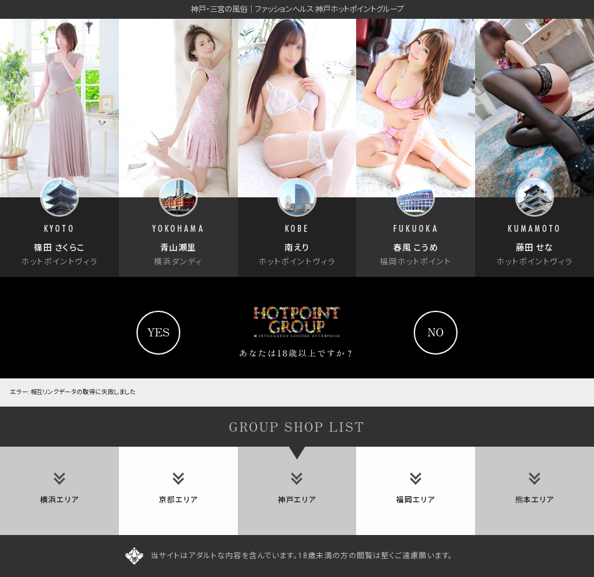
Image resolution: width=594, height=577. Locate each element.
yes (158, 332)
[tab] (59, 491)
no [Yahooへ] (436, 332)
